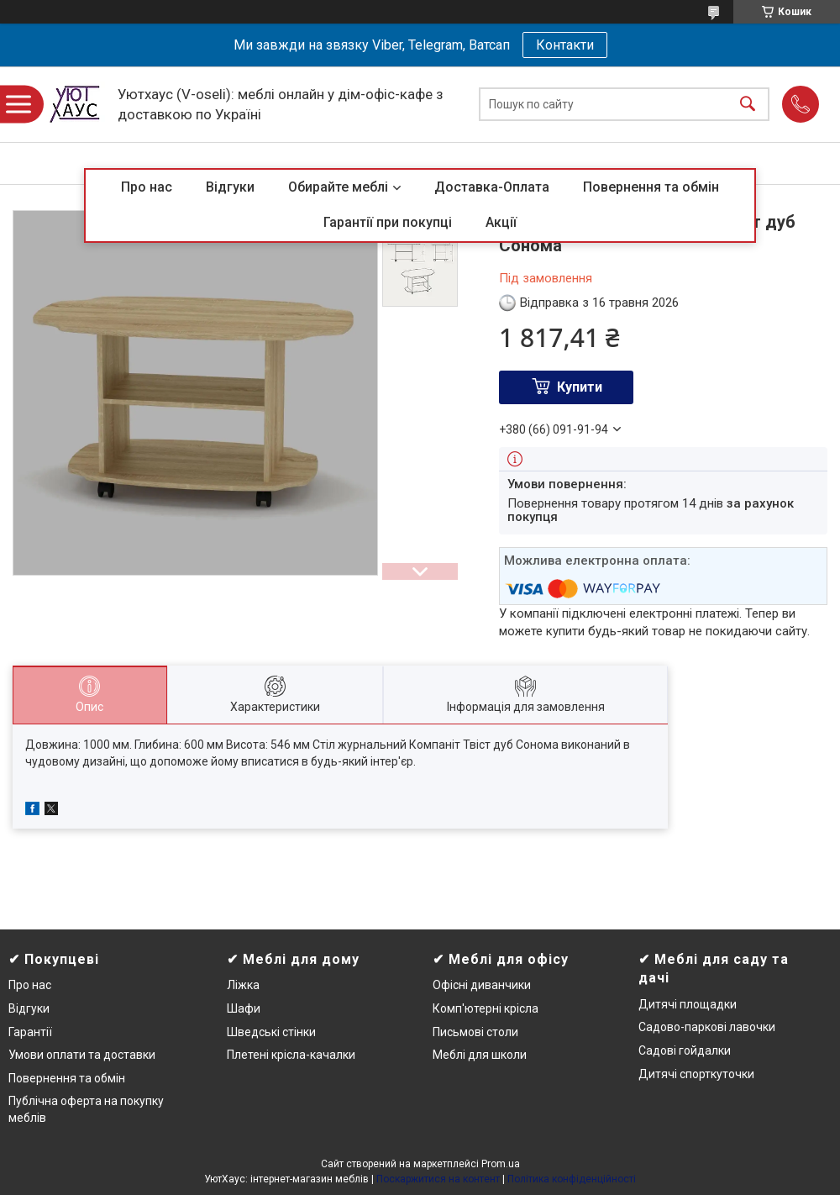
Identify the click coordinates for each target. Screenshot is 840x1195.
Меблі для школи (480, 1054)
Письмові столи (475, 1032)
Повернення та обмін (651, 187)
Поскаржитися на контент (438, 1179)
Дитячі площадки (687, 1004)
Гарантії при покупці (387, 222)
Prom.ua (500, 1164)
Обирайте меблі (338, 187)
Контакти (565, 45)
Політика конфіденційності (571, 1179)
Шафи (243, 1008)
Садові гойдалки (684, 1050)
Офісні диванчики (482, 985)
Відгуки (230, 187)
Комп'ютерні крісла (485, 1008)
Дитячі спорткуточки (696, 1074)
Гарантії (30, 1032)
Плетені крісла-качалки (291, 1054)
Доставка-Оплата (491, 187)
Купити (579, 387)
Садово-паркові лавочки (706, 1027)
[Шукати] (747, 104)
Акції (501, 222)
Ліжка (243, 985)
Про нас (146, 187)
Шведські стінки (271, 1032)
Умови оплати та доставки (81, 1054)
